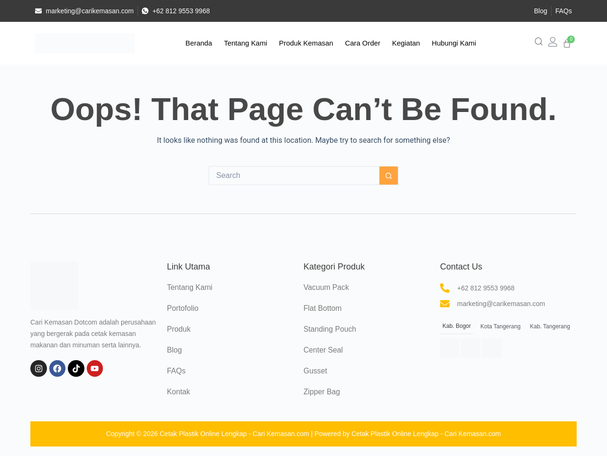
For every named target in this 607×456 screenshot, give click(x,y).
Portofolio (183, 308)
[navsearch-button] (538, 43)
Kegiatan (403, 43)
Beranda (204, 43)
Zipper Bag (322, 392)
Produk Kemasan (307, 43)
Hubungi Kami (448, 43)
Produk (179, 329)
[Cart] (567, 43)
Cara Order (361, 43)
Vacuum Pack (327, 287)
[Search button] (388, 175)
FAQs (176, 371)
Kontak (179, 392)
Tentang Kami (248, 43)
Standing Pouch (330, 329)
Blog (174, 350)
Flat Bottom (323, 308)
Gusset (316, 371)
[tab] (456, 326)
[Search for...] (294, 175)
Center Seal (324, 350)
